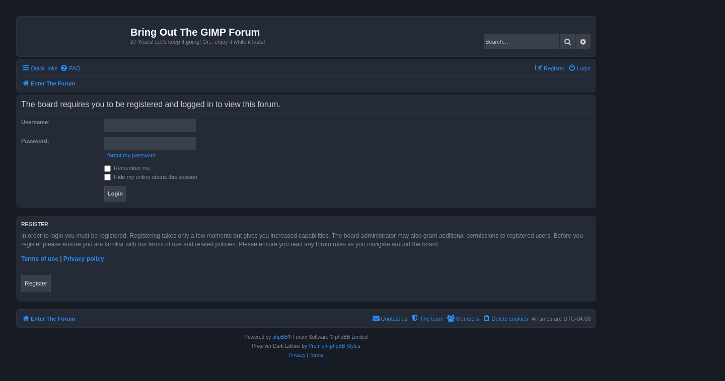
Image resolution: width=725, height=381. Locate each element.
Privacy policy (83, 258)
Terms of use (39, 258)
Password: (35, 141)
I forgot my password (130, 155)
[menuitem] (70, 68)
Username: (35, 122)
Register (36, 283)
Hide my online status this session (150, 177)
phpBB (279, 337)
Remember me (127, 168)
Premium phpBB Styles (334, 346)
